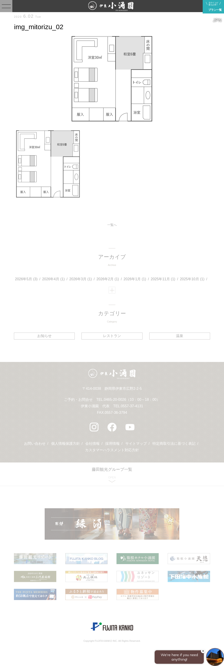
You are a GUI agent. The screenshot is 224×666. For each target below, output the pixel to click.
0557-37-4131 (132, 406)
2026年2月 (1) (108, 279)
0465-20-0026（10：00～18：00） (132, 399)
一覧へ (112, 225)
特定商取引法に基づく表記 (173, 444)
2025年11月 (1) (163, 279)
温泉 (179, 336)
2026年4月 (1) (53, 279)
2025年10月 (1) (192, 279)
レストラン (112, 336)
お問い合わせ (35, 444)
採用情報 (112, 444)
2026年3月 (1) (80, 279)
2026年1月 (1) (135, 279)
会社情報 (92, 444)
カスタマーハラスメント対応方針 (112, 450)
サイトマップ (136, 444)
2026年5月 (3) (26, 279)
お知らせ (44, 336)
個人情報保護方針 (65, 444)
